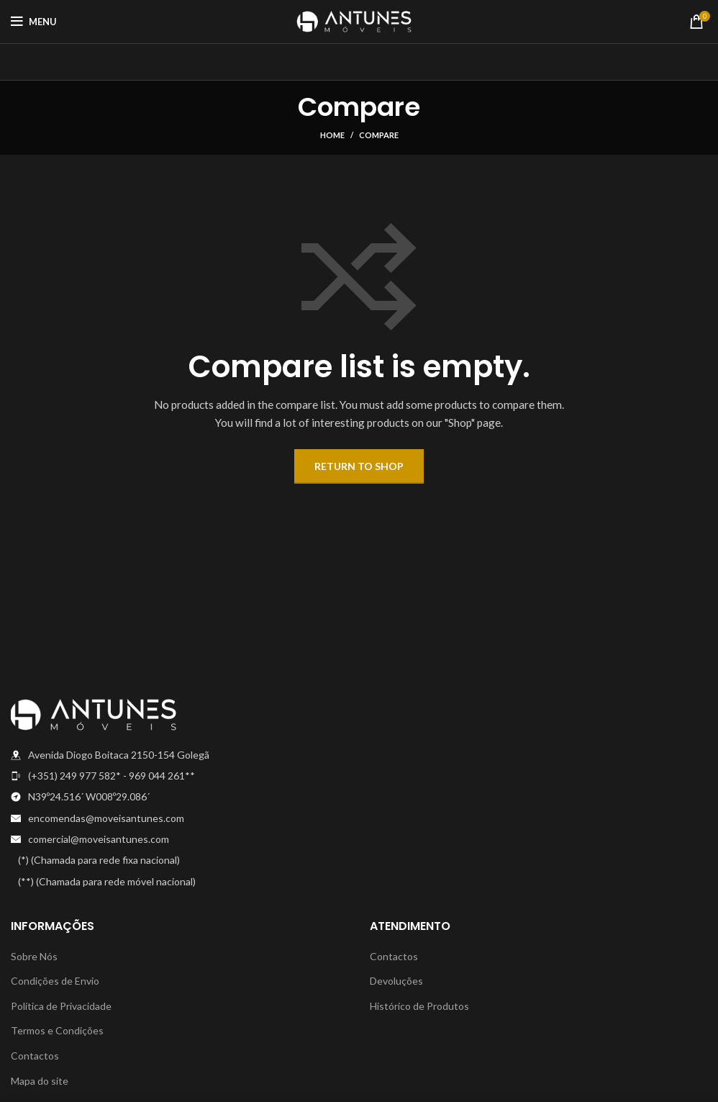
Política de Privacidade (61, 1006)
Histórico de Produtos (419, 1006)
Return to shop (359, 466)
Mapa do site (39, 1081)
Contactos (35, 1055)
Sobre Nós (34, 956)
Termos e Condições (57, 1030)
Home (332, 135)
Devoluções (396, 981)
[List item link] (179, 776)
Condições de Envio (55, 981)
